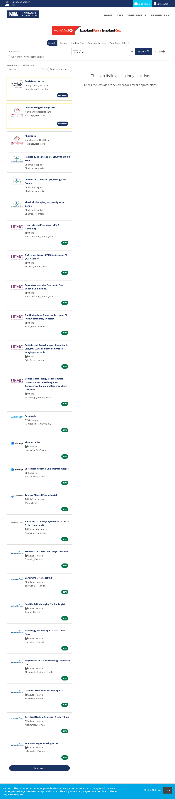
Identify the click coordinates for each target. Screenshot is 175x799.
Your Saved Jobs (118, 42)
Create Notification (59, 69)
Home (108, 15)
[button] (159, 51)
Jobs (119, 15)
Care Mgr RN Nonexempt (38, 577)
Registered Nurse (34, 81)
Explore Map (77, 42)
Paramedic (30, 415)
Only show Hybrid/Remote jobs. (27, 56)
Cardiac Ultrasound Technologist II (44, 690)
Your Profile (137, 15)
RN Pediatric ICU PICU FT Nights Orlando (47, 551)
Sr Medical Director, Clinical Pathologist (47, 468)
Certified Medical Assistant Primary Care (47, 716)
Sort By (12, 69)
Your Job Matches (97, 42)
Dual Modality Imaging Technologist (45, 604)
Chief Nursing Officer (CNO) (40, 107)
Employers (161, 4)
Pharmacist (31, 135)
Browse (63, 42)
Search (51, 42)
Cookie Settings (152, 790)
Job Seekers (142, 4)
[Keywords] (39, 51)
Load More (39, 768)
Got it (167, 790)
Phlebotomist (32, 442)
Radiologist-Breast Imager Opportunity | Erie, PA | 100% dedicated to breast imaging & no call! (47, 348)
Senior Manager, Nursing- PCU (41, 743)
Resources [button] (159, 15)
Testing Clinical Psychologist (41, 494)
